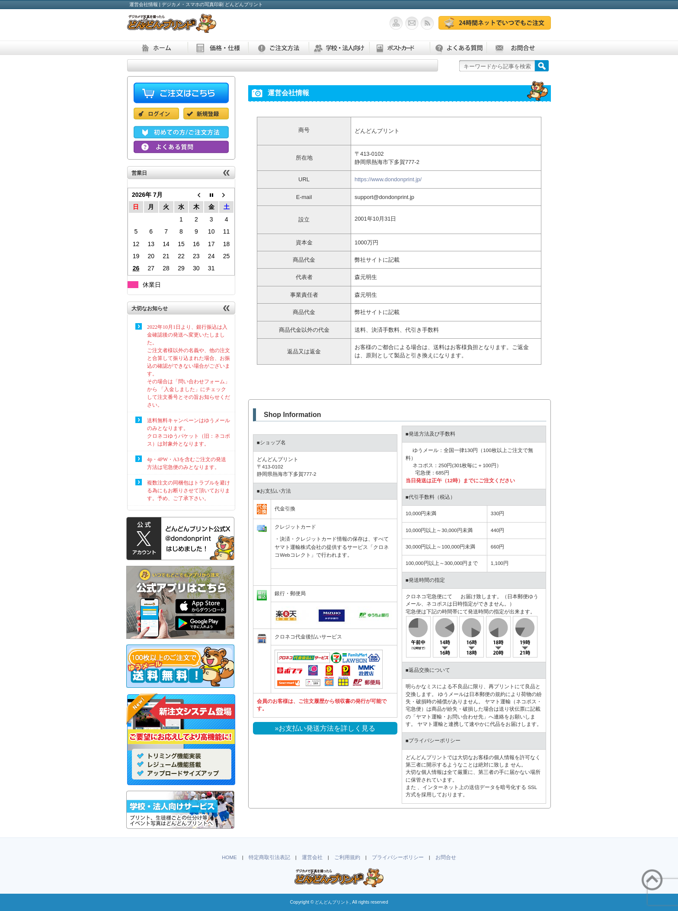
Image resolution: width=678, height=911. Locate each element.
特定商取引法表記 (269, 857)
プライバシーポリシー (398, 857)
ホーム (157, 48)
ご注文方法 (278, 48)
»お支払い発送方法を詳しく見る (325, 728)
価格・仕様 (218, 48)
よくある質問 (458, 48)
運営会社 (312, 857)
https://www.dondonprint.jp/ (388, 179)
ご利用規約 (347, 857)
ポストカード (399, 48)
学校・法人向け (339, 48)
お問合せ (516, 48)
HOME (229, 857)
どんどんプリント (332, 902)
